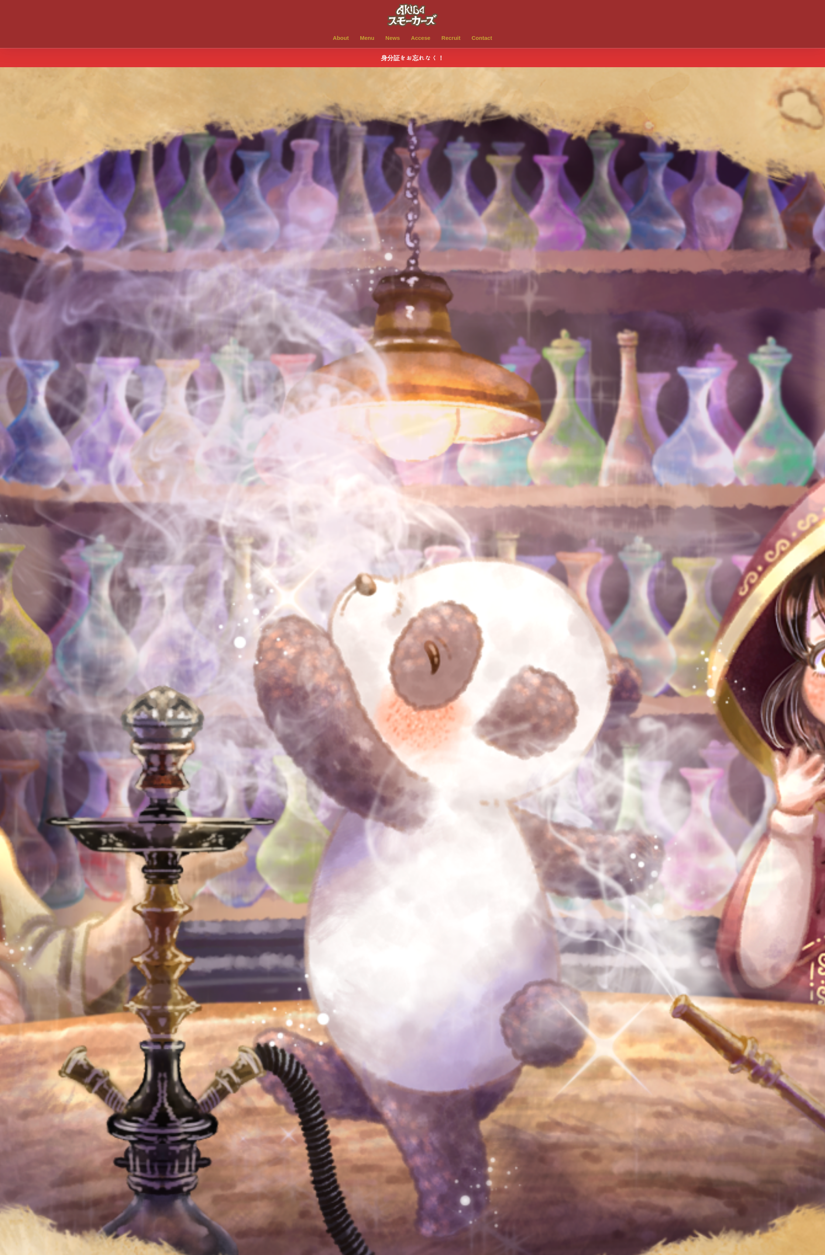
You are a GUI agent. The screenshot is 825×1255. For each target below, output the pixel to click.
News (392, 38)
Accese (420, 38)
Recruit (451, 38)
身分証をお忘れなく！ (412, 58)
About (341, 38)
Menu (367, 38)
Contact (482, 38)
